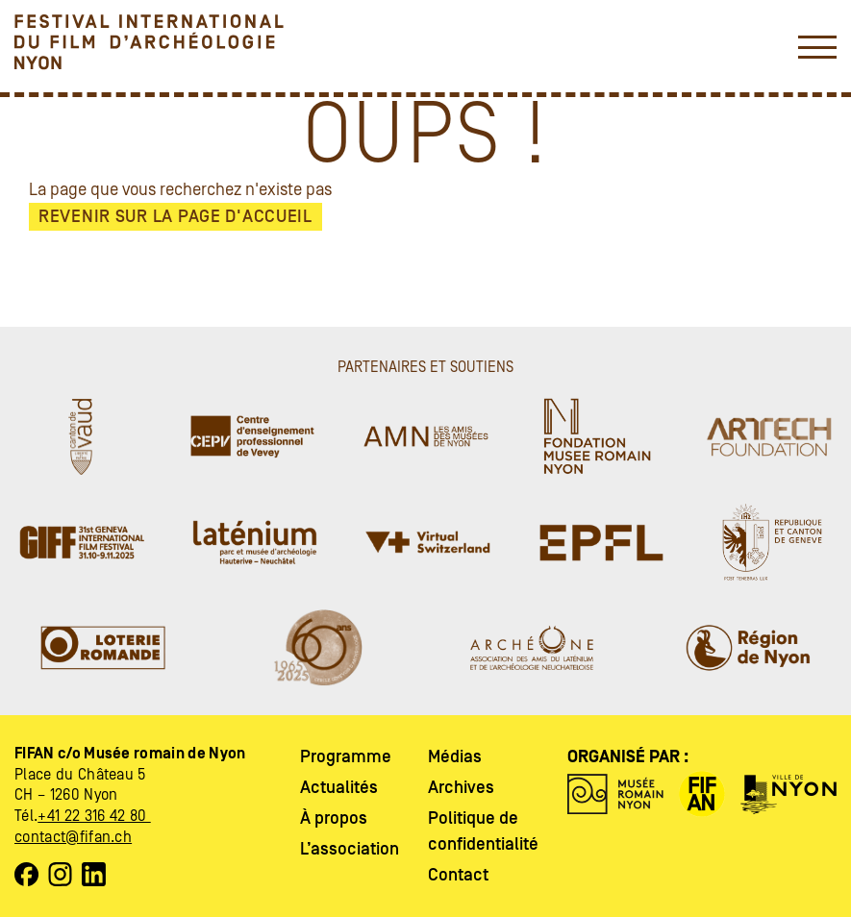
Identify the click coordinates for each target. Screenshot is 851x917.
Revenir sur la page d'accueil (175, 217)
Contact (458, 875)
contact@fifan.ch (73, 837)
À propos (333, 818)
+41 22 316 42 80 (94, 816)
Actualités (339, 788)
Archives (461, 788)
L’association (349, 849)
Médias (455, 757)
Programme (345, 757)
